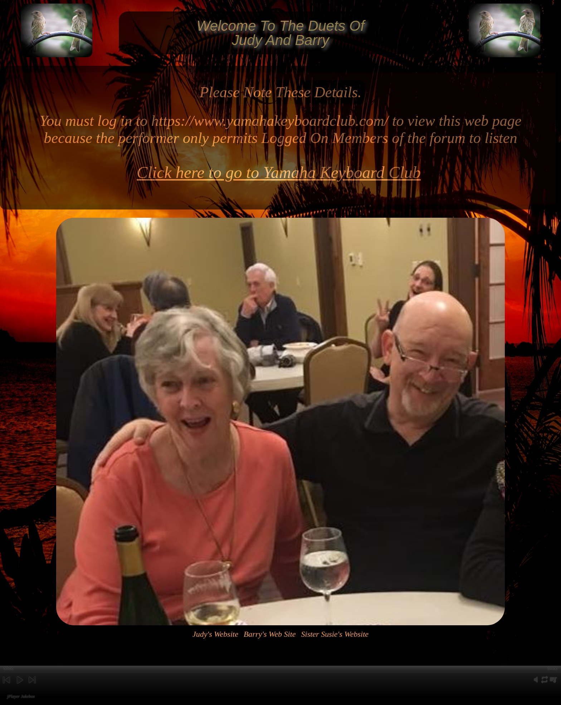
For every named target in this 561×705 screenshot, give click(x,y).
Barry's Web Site (270, 634)
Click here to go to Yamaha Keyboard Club (279, 172)
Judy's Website (215, 634)
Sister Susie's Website (335, 634)
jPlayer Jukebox (21, 696)
